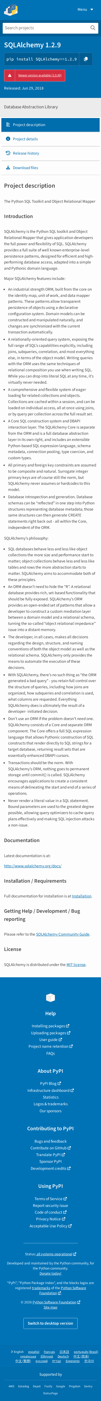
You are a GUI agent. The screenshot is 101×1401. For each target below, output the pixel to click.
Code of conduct (48, 1212)
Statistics (50, 1097)
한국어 (89, 1361)
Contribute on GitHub (48, 1148)
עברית (56, 1361)
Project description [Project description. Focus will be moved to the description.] (25, 125)
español (33, 1352)
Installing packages (48, 1026)
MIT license (76, 965)
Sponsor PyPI (50, 1161)
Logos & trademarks (51, 1104)
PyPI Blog (48, 1083)
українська (28, 1356)
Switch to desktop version (50, 1323)
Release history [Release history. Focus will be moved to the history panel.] (22, 153)
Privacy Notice (48, 1219)
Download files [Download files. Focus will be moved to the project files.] (21, 168)
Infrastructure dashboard (48, 1090)
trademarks (41, 1288)
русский (42, 1361)
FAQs (50, 1053)
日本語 (64, 1352)
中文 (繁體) (23, 1361)
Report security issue (50, 1206)
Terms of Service (48, 1199)
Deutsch (63, 1356)
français (49, 1352)
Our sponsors (50, 1111)
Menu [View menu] (86, 9)
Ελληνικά (47, 1356)
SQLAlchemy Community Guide (62, 934)
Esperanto (73, 1361)
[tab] (50, 125)
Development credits (48, 1168)
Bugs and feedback (50, 1141)
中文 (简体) (81, 1356)
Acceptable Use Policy (48, 1226)
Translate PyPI (48, 1155)
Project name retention (48, 1046)
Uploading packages (48, 1033)
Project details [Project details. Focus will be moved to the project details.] (21, 139)
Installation (81, 896)
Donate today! (50, 1273)
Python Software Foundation (62, 1290)
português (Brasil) (86, 1352)
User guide (48, 1040)
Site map (50, 1307)
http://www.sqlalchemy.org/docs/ (32, 866)
